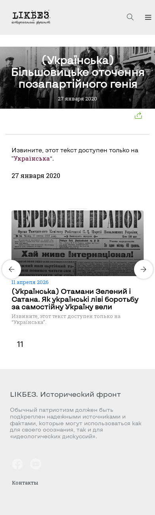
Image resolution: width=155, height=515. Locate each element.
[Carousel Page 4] (84, 208)
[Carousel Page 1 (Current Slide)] (70, 208)
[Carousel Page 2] (75, 208)
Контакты (25, 482)
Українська (32, 158)
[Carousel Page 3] (80, 208)
